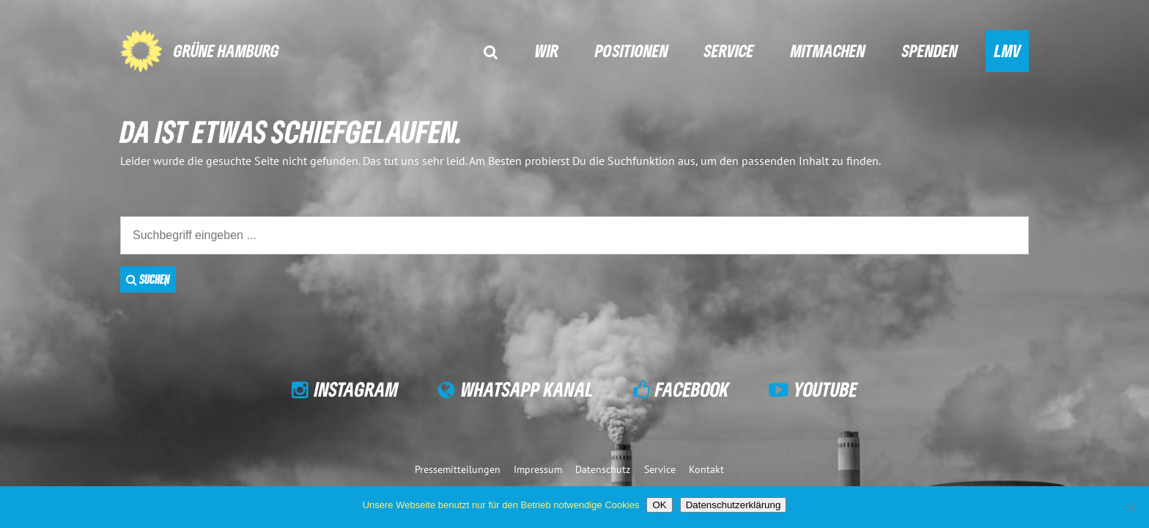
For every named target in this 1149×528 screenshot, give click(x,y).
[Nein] (1130, 507)
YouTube (825, 389)
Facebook (692, 389)
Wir (546, 50)
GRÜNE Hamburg (226, 50)
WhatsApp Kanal (527, 389)
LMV (1007, 50)
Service (729, 50)
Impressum (538, 469)
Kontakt (706, 469)
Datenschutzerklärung (733, 504)
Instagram (356, 389)
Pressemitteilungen (457, 469)
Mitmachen (828, 50)
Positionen (631, 50)
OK (659, 504)
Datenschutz (602, 469)
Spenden (930, 50)
